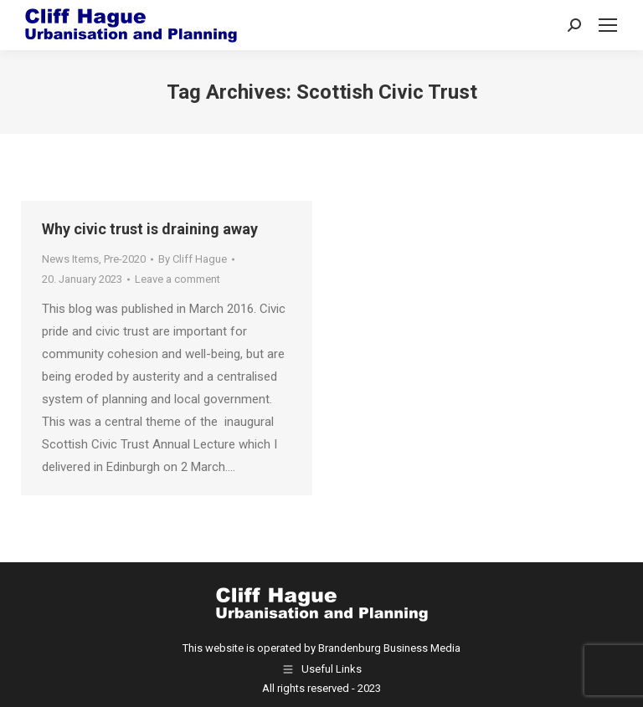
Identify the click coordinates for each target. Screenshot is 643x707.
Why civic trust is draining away (150, 229)
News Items (70, 259)
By (192, 259)
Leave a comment (177, 279)
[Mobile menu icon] (608, 25)
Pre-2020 (125, 259)
